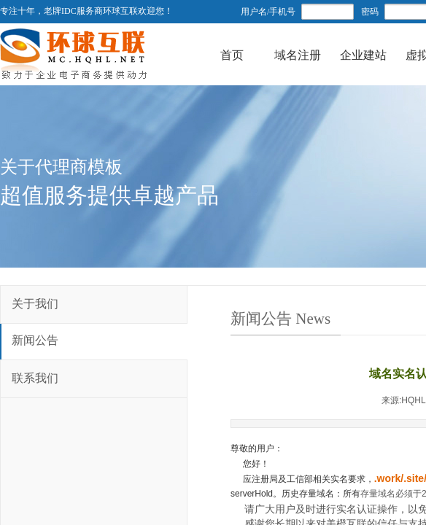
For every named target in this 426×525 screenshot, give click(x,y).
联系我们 (35, 378)
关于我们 (35, 304)
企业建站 (363, 52)
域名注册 (297, 52)
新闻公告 (35, 340)
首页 (232, 52)
